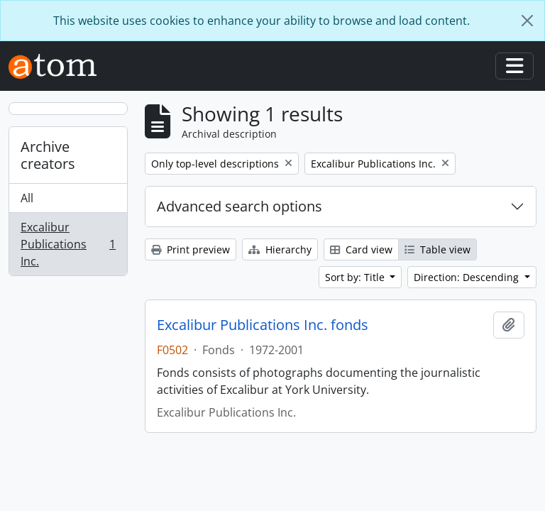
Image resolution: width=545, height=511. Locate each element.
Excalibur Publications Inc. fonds (262, 325)
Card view (361, 249)
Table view (437, 249)
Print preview (190, 249)
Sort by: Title (356, 277)
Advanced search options (239, 206)
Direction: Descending (468, 277)
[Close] (527, 20)
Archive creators (48, 155)
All (27, 198)
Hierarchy (280, 249)
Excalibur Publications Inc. (68, 244)
